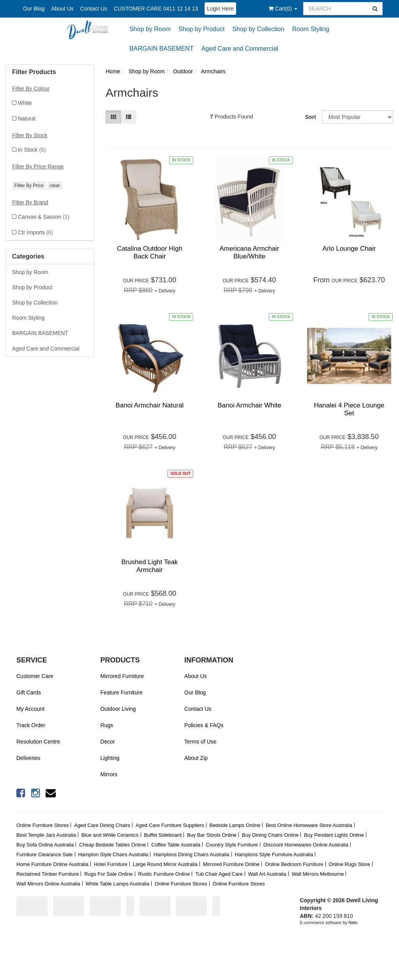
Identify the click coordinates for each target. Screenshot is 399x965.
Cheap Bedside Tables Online (112, 845)
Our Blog (33, 8)
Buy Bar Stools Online (212, 835)
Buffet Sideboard (163, 835)
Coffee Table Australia (175, 845)
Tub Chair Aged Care (219, 874)
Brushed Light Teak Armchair (149, 566)
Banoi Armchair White (249, 405)
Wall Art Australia (267, 874)
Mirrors (109, 774)
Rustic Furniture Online (164, 874)
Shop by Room (150, 29)
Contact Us (93, 8)
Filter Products (34, 72)
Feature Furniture (122, 692)
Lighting (110, 758)
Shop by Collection (258, 29)
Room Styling (310, 29)
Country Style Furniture (232, 845)
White (25, 103)
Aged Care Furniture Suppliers (170, 825)
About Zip (196, 758)
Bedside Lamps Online (234, 825)
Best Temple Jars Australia (46, 835)
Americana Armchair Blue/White (249, 252)
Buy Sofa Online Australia (45, 845)
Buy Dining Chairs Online (270, 835)
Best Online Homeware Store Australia (309, 825)
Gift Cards (28, 692)
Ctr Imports (35, 232)
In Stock (32, 150)
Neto (352, 922)
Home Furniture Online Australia (52, 864)
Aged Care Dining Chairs (102, 825)
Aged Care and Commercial (239, 48)
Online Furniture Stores (42, 825)
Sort (310, 117)
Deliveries (28, 758)
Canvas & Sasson (43, 217)
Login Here (220, 8)
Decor (108, 741)
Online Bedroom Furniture (294, 864)
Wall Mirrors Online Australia (48, 884)
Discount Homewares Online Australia (305, 845)
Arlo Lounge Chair (349, 248)
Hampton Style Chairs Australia (113, 854)
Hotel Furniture (110, 864)
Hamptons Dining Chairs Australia (191, 854)
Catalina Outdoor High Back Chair (149, 252)
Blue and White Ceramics (110, 835)
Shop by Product (201, 29)
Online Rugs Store (349, 864)
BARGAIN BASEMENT (161, 48)
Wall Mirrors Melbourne (318, 874)
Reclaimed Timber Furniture (47, 874)
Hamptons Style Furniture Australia (274, 854)
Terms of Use (200, 741)
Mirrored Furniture (122, 676)
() (282, 8)
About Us (62, 8)
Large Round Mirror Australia (165, 864)
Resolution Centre (38, 741)
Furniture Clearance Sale (44, 854)
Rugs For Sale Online (108, 874)
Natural (26, 118)
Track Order (30, 725)
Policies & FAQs (203, 725)
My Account (30, 709)
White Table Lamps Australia (117, 884)
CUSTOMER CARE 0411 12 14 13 (156, 8)
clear (55, 185)
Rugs (107, 725)
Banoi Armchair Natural (150, 405)
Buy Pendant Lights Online (334, 835)
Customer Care (34, 676)
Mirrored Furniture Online (231, 864)
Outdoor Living (118, 709)
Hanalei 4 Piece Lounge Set (349, 409)
